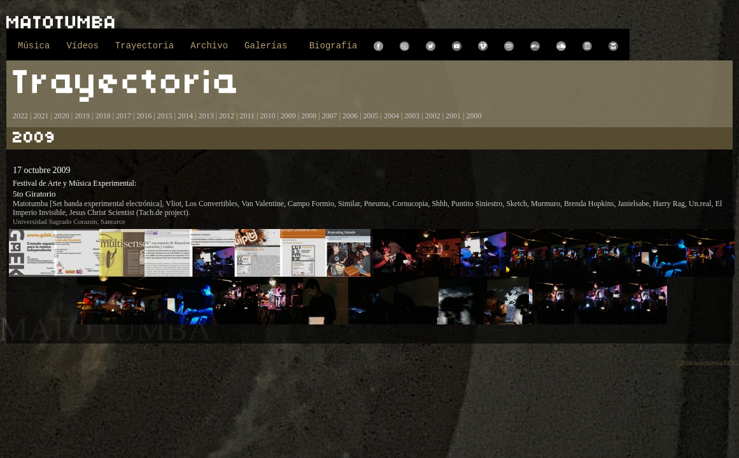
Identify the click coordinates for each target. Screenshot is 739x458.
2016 (143, 115)
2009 (288, 115)
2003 (411, 115)
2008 (308, 115)
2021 (40, 115)
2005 (370, 115)
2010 (267, 115)
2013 (206, 115)
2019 (82, 115)
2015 (164, 115)
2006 (350, 115)
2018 (103, 115)
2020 (61, 115)
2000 (474, 115)
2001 (453, 115)
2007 (329, 115)
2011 (247, 115)
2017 (122, 115)
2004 (391, 115)
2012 (226, 115)
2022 (20, 115)
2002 (432, 115)
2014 (185, 115)
